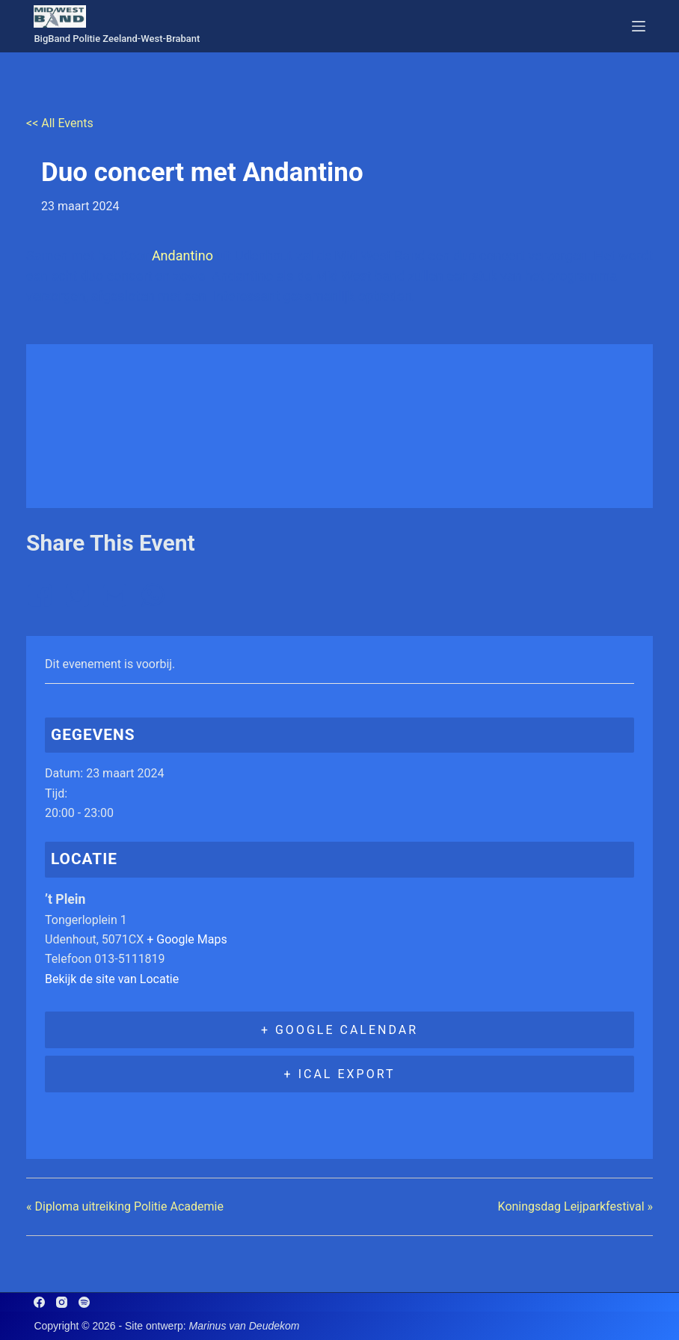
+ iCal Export (340, 1074)
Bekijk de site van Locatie (112, 979)
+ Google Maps (187, 939)
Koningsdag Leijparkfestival (575, 1206)
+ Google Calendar (339, 1030)
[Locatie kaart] (339, 423)
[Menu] (638, 26)
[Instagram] (61, 1302)
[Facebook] (39, 1302)
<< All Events (59, 123)
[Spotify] (84, 1302)
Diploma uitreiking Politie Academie (125, 1206)
